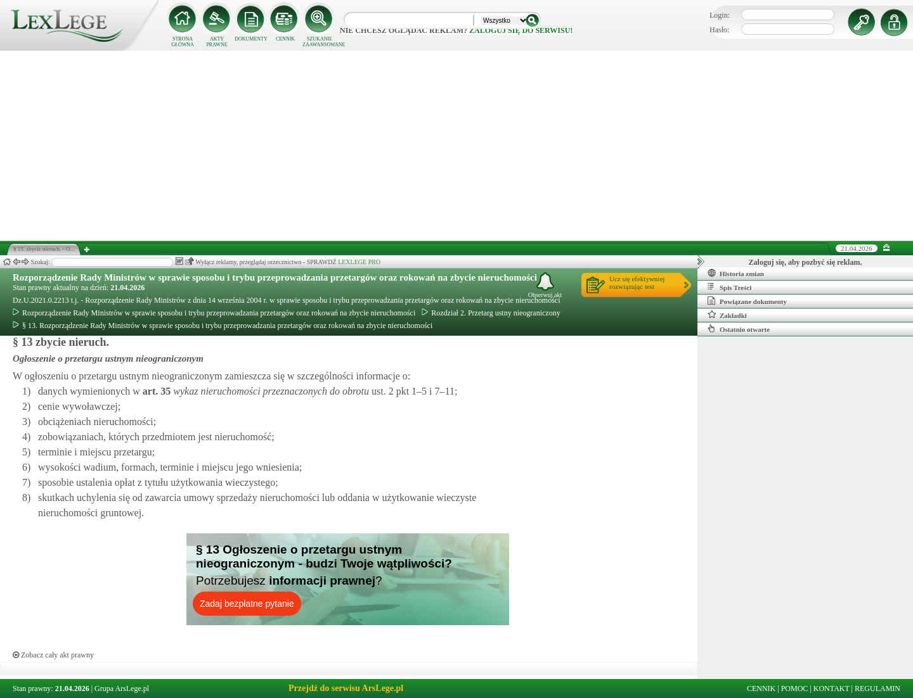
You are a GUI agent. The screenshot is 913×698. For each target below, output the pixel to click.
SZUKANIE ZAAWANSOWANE (319, 42)
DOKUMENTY (251, 39)
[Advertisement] (456, 145)
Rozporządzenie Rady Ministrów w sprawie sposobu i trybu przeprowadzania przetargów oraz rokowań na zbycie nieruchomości (275, 277)
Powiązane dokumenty (747, 300)
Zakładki (727, 314)
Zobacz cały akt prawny (53, 654)
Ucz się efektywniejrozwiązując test (636, 282)
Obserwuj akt (545, 285)
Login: (719, 15)
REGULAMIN (877, 688)
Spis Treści (729, 286)
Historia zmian (736, 273)
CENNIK (285, 39)
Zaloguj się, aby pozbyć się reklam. (805, 262)
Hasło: (719, 29)
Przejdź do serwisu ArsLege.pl (345, 688)
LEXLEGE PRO (359, 261)
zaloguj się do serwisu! (521, 30)
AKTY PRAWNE (216, 42)
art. (155, 391)
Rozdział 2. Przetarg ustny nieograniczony (491, 312)
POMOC (794, 688)
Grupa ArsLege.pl (121, 688)
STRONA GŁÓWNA (182, 42)
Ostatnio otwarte (739, 328)
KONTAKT (831, 688)
